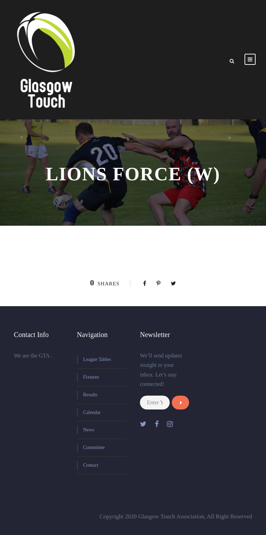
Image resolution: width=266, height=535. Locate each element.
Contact (90, 465)
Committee (94, 447)
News (88, 429)
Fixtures (91, 377)
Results (90, 394)
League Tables (97, 359)
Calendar (92, 412)
